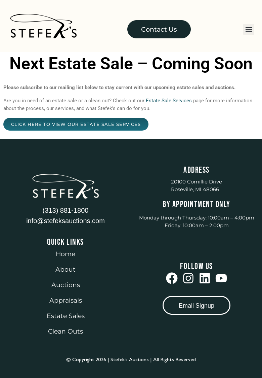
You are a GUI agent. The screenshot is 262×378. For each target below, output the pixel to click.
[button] (248, 29)
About (65, 269)
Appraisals (65, 300)
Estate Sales (66, 316)
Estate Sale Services (169, 101)
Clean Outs (65, 331)
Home (65, 254)
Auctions (65, 285)
